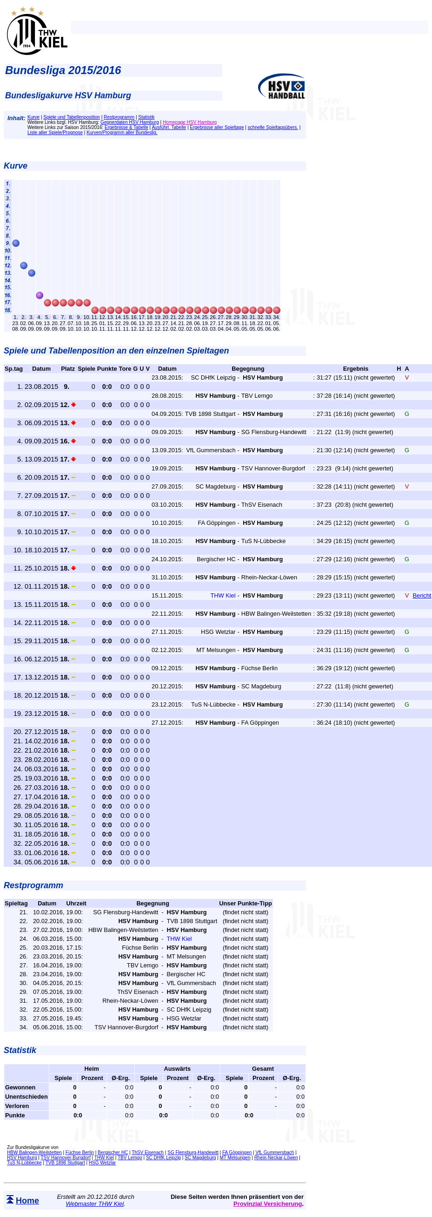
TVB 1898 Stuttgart (65, 1162)
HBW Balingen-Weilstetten (34, 1152)
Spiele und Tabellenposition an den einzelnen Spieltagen (116, 350)
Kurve (33, 117)
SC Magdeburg (200, 1157)
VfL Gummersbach (274, 1152)
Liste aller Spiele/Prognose (55, 132)
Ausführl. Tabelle (169, 127)
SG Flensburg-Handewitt (193, 1152)
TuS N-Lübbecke (24, 1162)
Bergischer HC (113, 1152)
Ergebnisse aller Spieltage (217, 127)
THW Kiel (104, 1157)
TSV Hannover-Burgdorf (65, 1157)
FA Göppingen (237, 1152)
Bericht (422, 595)
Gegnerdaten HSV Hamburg (129, 122)
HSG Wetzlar (102, 1162)
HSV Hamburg (22, 1157)
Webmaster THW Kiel (95, 1203)
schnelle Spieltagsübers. (273, 127)
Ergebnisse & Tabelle (126, 127)
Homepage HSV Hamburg (190, 122)
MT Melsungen (235, 1157)
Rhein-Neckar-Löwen (276, 1157)
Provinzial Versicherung (267, 1203)
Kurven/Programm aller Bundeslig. (121, 132)
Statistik (146, 117)
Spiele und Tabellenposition (71, 117)
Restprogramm (119, 117)
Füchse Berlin (80, 1152)
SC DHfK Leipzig (163, 1157)
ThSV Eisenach (148, 1152)
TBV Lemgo (130, 1157)
